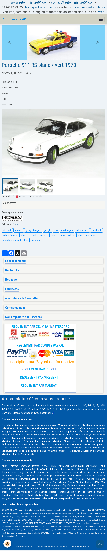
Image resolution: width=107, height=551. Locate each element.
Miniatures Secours (58, 451)
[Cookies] (7, 544)
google (47, 230)
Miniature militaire (94, 438)
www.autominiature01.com (30, 2)
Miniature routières (46, 425)
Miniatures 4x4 (20, 431)
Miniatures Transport (12, 441)
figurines (25, 412)
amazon (36, 240)
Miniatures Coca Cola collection (33, 444)
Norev (16, 224)
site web (7, 230)
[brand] (14, 19)
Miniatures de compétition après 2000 (69, 431)
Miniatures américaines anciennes (41, 428)
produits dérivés (73, 447)
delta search (82, 230)
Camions (7, 412)
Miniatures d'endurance (38, 434)
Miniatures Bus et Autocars (37, 441)
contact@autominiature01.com (73, 2)
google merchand (12, 240)
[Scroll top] (100, 544)
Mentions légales (25, 547)
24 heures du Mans (36, 451)
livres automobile (43, 412)
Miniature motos (11, 447)
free (26, 240)
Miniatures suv (38, 431)
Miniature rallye (83, 434)
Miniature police (73, 438)
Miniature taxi (59, 444)
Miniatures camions (70, 428)
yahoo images (10, 235)
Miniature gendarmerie (50, 438)
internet (18, 230)
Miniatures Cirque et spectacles (68, 441)
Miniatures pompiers (25, 425)
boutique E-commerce (40, 7)
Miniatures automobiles (91, 409)
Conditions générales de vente (52, 547)
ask (56, 230)
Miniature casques (30, 447)
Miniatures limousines (23, 438)
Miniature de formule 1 (63, 434)
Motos (16, 412)
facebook (96, 230)
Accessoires (56, 447)
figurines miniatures (93, 447)
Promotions (8, 425)
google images (33, 230)
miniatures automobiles (88, 7)
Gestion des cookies (80, 547)
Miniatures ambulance (13, 451)
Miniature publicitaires (69, 425)
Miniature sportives (12, 428)
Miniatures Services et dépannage (87, 451)
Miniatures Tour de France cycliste (19, 454)
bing (23, 235)
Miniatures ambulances (93, 425)
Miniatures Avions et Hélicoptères (86, 444)
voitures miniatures (55, 405)
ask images (67, 230)
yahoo (71, 235)
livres (100, 12)
